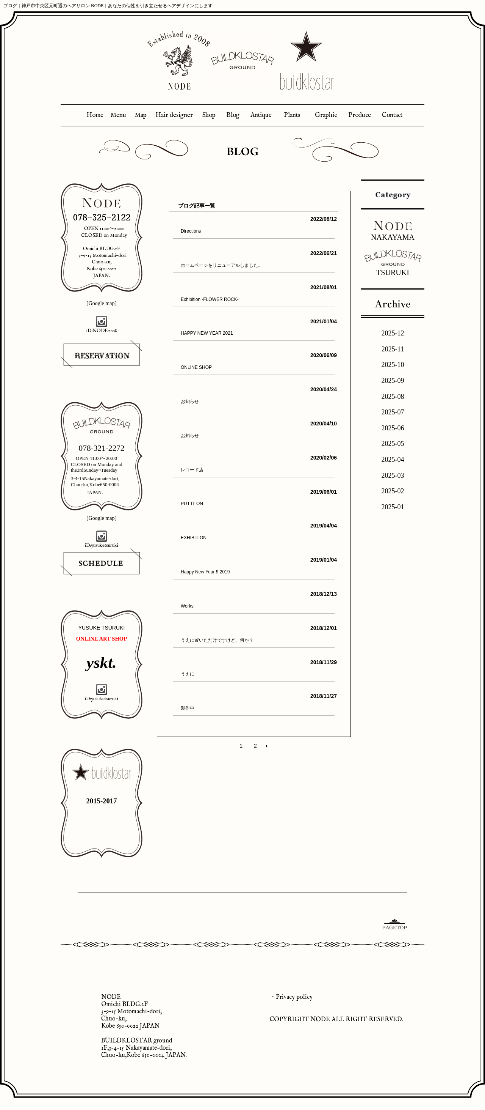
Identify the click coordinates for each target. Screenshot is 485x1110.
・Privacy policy (291, 997)
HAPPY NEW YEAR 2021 (207, 333)
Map (141, 115)
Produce (359, 115)
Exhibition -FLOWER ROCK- (210, 299)
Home (94, 115)
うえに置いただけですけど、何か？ (217, 640)
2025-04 (393, 459)
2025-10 (393, 364)
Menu (118, 115)
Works (187, 606)
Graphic (326, 115)
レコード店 (192, 469)
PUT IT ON (192, 503)
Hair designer (174, 115)
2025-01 (393, 507)
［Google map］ (101, 303)
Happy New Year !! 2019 (205, 572)
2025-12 (393, 333)
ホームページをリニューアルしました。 (222, 265)
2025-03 (393, 475)
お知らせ (190, 401)
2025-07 (393, 412)
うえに (187, 674)
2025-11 (393, 349)
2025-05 (393, 443)
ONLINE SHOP (196, 367)
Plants (292, 115)
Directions (191, 231)
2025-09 (393, 380)
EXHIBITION (194, 537)
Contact (392, 115)
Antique (261, 115)
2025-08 (393, 396)
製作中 (187, 708)
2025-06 (393, 428)
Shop (209, 115)
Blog (232, 115)
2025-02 (393, 491)
